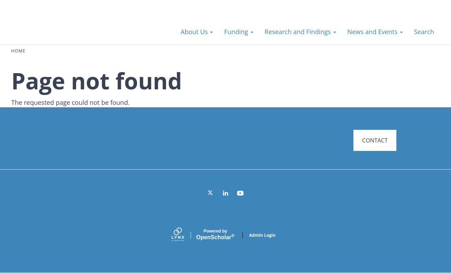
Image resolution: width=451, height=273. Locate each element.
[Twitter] (211, 193)
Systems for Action (68, 28)
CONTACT (375, 140)
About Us (197, 31)
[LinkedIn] (225, 193)
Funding (238, 31)
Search (424, 31)
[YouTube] (240, 193)
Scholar (215, 234)
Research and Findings (300, 31)
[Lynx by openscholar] (184, 235)
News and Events (375, 31)
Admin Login (262, 235)
